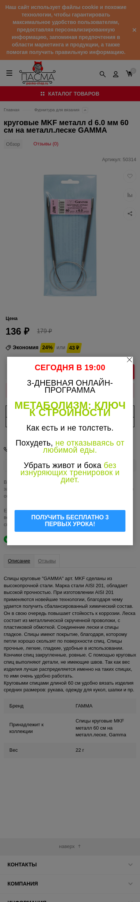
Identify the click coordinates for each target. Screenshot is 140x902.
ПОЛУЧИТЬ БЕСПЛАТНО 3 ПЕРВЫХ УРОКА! (70, 520)
